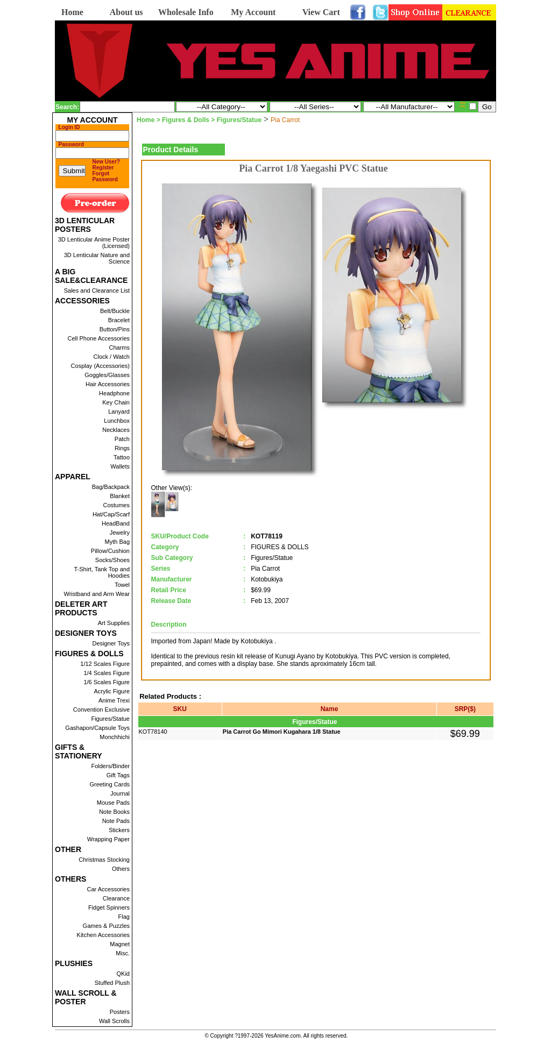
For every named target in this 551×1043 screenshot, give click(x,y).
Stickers (119, 830)
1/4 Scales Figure (106, 673)
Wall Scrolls (114, 1021)
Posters (120, 1012)
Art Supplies (114, 623)
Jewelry (120, 532)
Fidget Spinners (109, 907)
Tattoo (122, 457)
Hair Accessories (108, 384)
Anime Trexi (114, 700)
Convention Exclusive (101, 709)
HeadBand (116, 523)
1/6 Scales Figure (106, 682)
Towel (122, 584)
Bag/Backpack (111, 487)
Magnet (120, 944)
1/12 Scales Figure (105, 664)
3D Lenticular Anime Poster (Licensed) (94, 242)
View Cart (321, 12)
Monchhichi (115, 737)
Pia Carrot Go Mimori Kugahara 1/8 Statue (282, 731)
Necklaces (116, 430)
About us (126, 12)
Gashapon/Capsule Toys (97, 728)
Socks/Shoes (112, 560)
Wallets (120, 466)
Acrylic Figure (112, 691)
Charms (119, 347)
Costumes (116, 505)
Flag (124, 916)
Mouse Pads (113, 802)
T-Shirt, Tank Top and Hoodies (102, 572)
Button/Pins (115, 329)
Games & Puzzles (106, 926)
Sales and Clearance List (97, 290)
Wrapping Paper (108, 839)
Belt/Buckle (115, 311)
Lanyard (119, 411)
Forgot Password (105, 176)
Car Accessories (108, 889)
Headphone (114, 393)
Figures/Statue (110, 718)
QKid (123, 973)
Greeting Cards (109, 784)
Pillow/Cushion (110, 551)
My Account (253, 12)
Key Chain (116, 402)
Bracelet (119, 320)
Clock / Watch (112, 356)
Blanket (120, 496)
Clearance (116, 898)
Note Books (114, 811)
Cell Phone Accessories (98, 338)
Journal (120, 793)
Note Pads (116, 821)
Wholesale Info (186, 12)
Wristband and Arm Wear (97, 594)
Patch (122, 439)
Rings (122, 448)
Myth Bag (117, 541)
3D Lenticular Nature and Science (97, 258)
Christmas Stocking (104, 859)
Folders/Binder (110, 766)
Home (72, 12)
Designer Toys (111, 643)
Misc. (123, 953)
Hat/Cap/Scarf (111, 514)
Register (103, 168)
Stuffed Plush (112, 983)
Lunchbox (117, 420)
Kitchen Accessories (103, 935)
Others (121, 868)
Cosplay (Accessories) (100, 366)
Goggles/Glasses (107, 375)
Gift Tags (118, 775)
